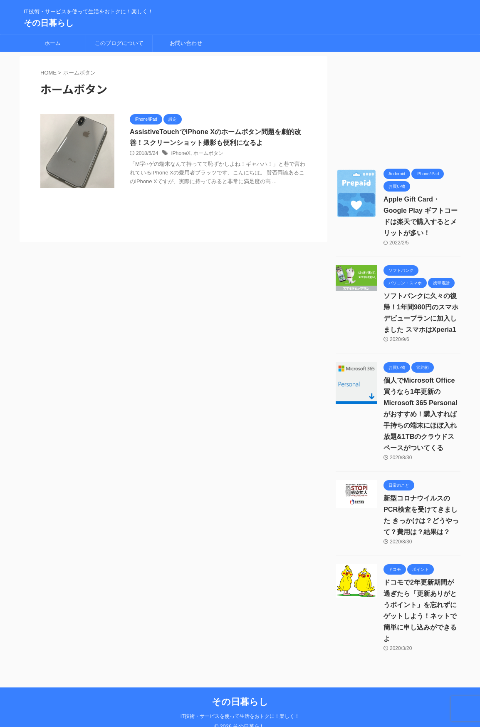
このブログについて (119, 43)
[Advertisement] (398, 108)
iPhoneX (180, 154)
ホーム (53, 43)
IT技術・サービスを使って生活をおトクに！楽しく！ (240, 705)
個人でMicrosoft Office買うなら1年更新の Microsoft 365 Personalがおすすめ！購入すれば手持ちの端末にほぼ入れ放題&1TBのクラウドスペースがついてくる (420, 414)
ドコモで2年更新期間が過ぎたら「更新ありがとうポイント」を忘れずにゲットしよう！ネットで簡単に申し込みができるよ (422, 605)
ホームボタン (208, 154)
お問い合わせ (186, 43)
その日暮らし (49, 22)
